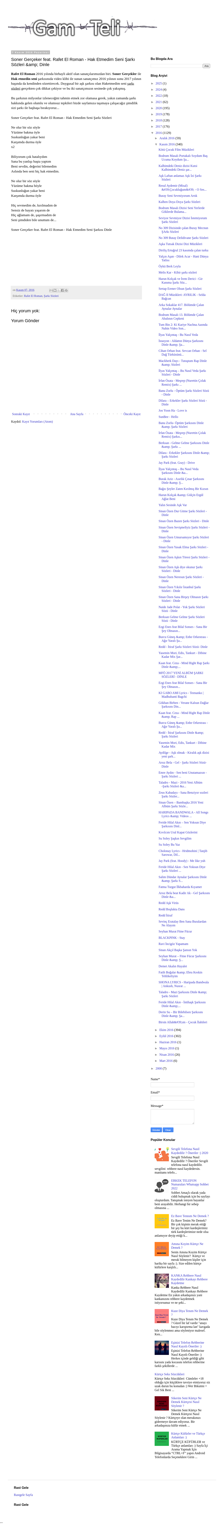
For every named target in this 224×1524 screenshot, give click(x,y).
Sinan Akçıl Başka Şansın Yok (178, 950)
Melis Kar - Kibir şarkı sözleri (178, 272)
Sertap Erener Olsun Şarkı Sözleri (180, 288)
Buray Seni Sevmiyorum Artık (178, 195)
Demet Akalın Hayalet (173, 966)
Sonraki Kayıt (21, 414)
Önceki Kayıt (132, 414)
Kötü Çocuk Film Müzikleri (176, 149)
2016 (159, 132)
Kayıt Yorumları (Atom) (37, 421)
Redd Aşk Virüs (169, 903)
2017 (159, 126)
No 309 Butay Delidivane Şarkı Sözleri (183, 237)
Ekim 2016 (166, 1030)
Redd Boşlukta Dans (172, 909)
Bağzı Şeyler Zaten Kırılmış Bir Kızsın (183, 488)
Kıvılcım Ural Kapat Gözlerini (178, 832)
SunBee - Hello (168, 416)
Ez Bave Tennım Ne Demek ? (190, 1216)
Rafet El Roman (33, 295)
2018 (159, 120)
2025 (159, 83)
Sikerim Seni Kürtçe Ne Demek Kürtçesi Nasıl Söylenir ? (186, 1401)
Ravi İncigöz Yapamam (173, 944)
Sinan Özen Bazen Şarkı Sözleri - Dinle (184, 521)
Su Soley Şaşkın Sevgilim (175, 838)
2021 (159, 102)
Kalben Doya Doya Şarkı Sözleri (179, 202)
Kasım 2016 (167, 144)
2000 (159, 1068)
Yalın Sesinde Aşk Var (173, 505)
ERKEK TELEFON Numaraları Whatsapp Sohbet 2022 (190, 1184)
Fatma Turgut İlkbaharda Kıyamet (180, 887)
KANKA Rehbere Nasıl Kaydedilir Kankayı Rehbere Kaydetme (189, 1279)
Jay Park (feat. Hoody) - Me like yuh (182, 860)
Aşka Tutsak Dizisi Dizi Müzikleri (180, 244)
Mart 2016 (166, 1060)
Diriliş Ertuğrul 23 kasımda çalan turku (183, 250)
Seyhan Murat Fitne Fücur (175, 931)
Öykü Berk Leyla (170, 266)
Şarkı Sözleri (51, 295)
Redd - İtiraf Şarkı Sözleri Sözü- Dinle (183, 646)
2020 (159, 108)
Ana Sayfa (76, 414)
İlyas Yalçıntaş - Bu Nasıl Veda (178, 334)
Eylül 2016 (166, 1036)
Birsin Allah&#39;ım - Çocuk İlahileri (183, 1022)
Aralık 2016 (167, 138)
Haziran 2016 (168, 1042)
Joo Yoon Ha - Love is (173, 410)
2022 (159, 95)
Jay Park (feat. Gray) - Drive (177, 462)
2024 (159, 89)
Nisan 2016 (167, 1054)
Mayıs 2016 (167, 1048)
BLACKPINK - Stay (172, 937)
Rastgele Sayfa (23, 1495)
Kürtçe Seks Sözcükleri (169, 1374)
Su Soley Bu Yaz (169, 844)
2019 (159, 114)
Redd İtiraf (165, 915)
